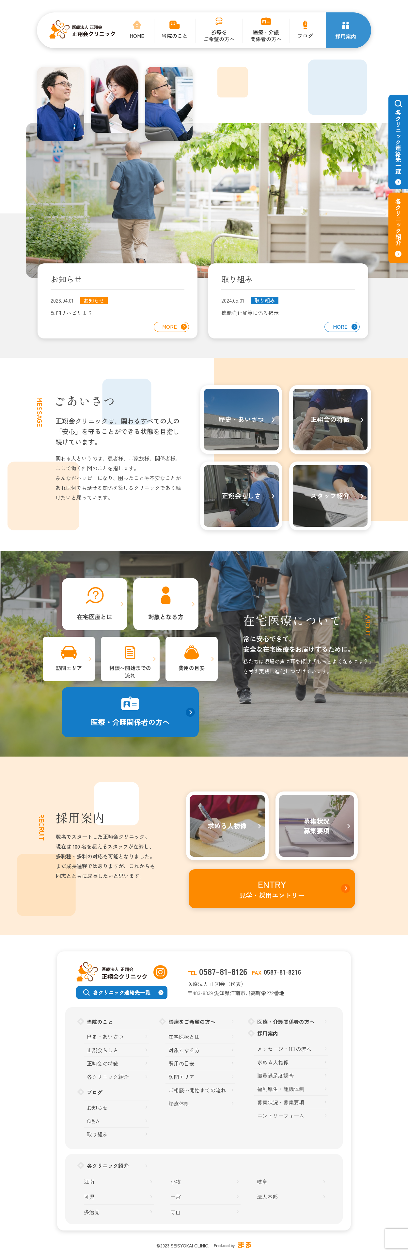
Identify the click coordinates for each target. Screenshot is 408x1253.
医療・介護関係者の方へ (286, 1022)
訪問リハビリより (71, 313)
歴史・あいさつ (105, 1037)
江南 (89, 1181)
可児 (89, 1196)
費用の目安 (181, 1063)
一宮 (175, 1196)
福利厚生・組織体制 (280, 1089)
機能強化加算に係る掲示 (250, 313)
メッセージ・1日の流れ (284, 1049)
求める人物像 (273, 1062)
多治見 (92, 1212)
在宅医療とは (184, 1037)
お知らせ (94, 300)
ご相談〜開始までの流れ (197, 1090)
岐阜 (262, 1181)
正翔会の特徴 (102, 1063)
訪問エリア (181, 1077)
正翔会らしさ (102, 1050)
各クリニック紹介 (108, 1077)
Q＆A (93, 1121)
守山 (175, 1212)
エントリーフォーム (280, 1116)
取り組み (264, 300)
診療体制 (178, 1103)
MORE (169, 326)
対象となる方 (184, 1050)
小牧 (175, 1181)
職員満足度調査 (275, 1075)
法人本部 (267, 1196)
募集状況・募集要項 (280, 1102)
